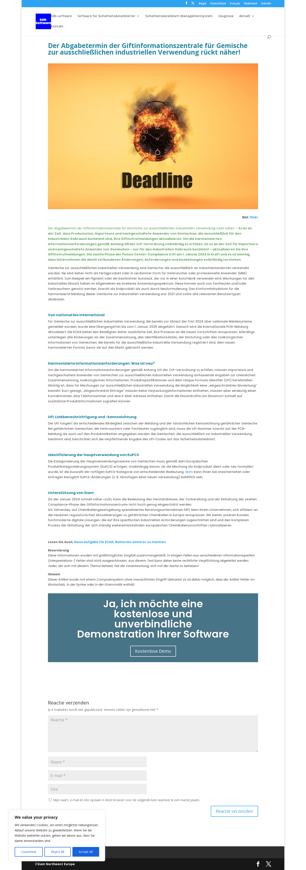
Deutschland (218, 3)
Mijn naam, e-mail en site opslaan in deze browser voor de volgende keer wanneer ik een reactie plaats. (126, 800)
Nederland (250, 3)
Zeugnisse (226, 16)
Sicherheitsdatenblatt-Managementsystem (179, 16)
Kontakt (57, 26)
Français (235, 3)
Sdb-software (61, 16)
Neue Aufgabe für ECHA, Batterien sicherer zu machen (120, 542)
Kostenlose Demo (153, 652)
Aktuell (244, 16)
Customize (28, 852)
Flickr (254, 217)
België (202, 3)
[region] (57, 835)
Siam (189, 472)
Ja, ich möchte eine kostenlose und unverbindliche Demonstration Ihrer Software (153, 619)
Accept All (86, 852)
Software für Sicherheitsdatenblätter (106, 16)
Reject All (57, 852)
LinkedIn (266, 3)
